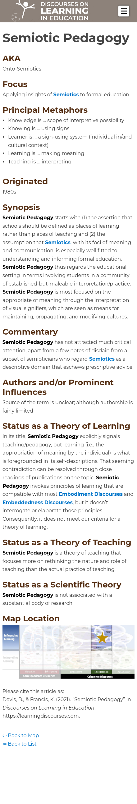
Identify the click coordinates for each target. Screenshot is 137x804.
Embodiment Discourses (91, 494)
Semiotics (66, 95)
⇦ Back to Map (20, 735)
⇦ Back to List (19, 744)
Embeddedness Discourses (37, 502)
